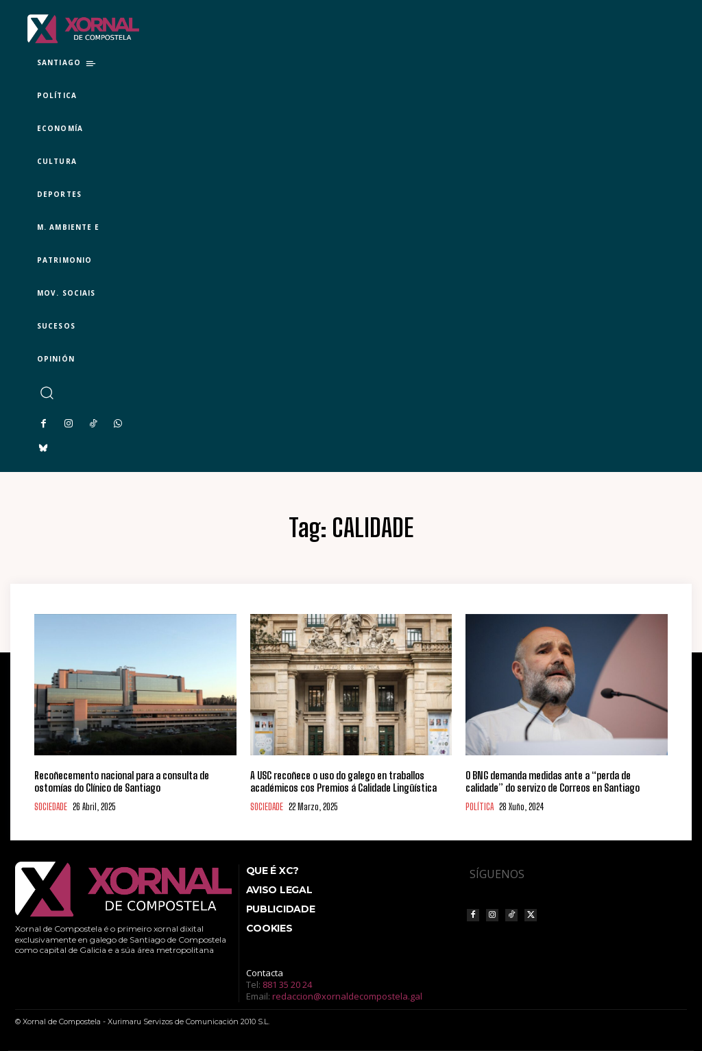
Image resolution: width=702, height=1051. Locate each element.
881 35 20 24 (287, 984)
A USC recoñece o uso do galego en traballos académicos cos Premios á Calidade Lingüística (343, 781)
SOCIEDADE (50, 807)
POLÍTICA (479, 807)
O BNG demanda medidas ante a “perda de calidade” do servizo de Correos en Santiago (552, 781)
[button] (46, 393)
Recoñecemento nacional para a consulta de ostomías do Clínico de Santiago (121, 781)
